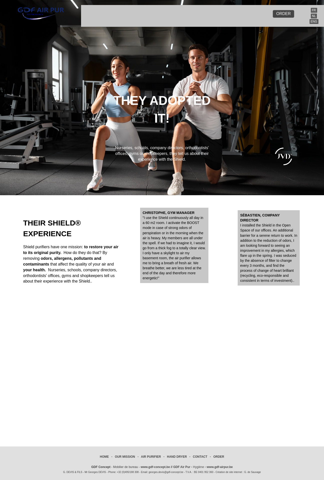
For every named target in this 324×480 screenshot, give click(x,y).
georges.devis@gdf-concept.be (166, 472)
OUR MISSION (125, 456)
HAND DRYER (177, 456)
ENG (314, 21)
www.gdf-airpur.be (220, 467)
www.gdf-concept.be (155, 467)
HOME (104, 456)
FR (314, 10)
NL (314, 16)
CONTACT (200, 456)
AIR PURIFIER (151, 456)
